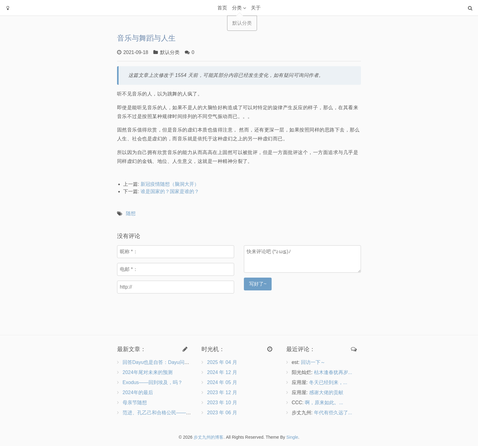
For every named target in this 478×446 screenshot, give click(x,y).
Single (292, 437)
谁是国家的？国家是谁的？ (170, 191)
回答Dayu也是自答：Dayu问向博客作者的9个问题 (177, 362)
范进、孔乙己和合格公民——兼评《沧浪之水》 (174, 412)
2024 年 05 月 (222, 382)
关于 (256, 7)
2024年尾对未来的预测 (148, 372)
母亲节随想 (135, 402)
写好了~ (257, 283)
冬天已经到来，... (328, 382)
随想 (131, 213)
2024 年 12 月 (222, 372)
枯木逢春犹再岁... (333, 372)
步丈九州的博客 (208, 437)
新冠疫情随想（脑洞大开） (170, 184)
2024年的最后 (138, 392)
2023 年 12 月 (222, 392)
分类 (237, 7)
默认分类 (170, 52)
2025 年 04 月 (222, 362)
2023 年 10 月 (222, 402)
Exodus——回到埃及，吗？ (153, 382)
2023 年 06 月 (222, 412)
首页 (222, 7)
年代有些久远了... (333, 412)
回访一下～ (313, 362)
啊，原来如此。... (324, 402)
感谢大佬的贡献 (326, 392)
